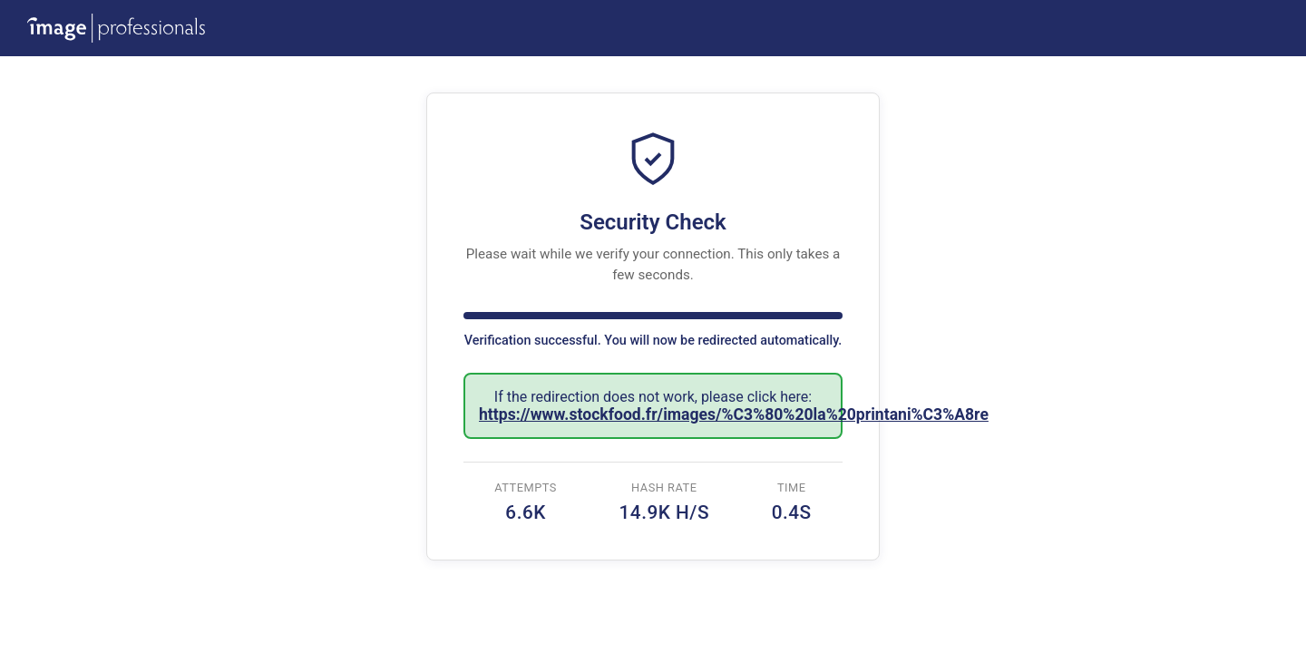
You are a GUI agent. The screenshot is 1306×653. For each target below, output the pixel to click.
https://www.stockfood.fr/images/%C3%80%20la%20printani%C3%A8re (734, 414)
